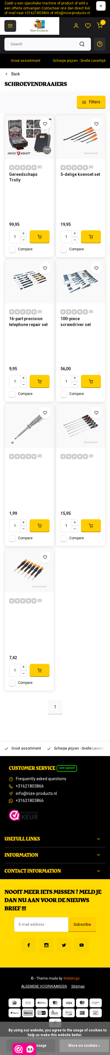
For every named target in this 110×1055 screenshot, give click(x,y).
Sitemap (77, 986)
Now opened (67, 767)
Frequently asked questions (41, 779)
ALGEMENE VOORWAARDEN (44, 986)
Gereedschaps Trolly (23, 177)
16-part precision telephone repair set (28, 322)
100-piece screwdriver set (75, 322)
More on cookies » (84, 1045)
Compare (25, 249)
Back (12, 74)
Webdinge (71, 978)
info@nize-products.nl (36, 794)
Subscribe (82, 924)
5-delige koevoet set (80, 175)
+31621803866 (30, 786)
